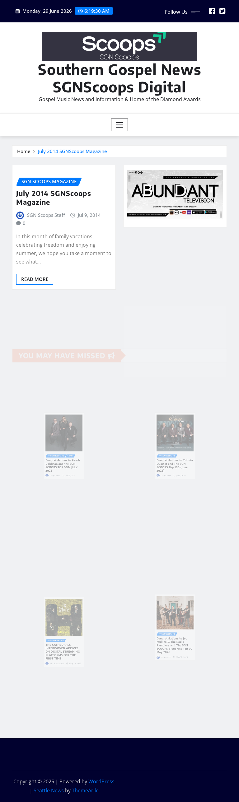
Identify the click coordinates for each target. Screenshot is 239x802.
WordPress (101, 781)
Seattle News (49, 790)
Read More (34, 279)
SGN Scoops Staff (46, 215)
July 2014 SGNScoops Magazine (72, 151)
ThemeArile (85, 790)
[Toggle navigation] (119, 125)
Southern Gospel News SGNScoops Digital (119, 77)
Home (23, 151)
